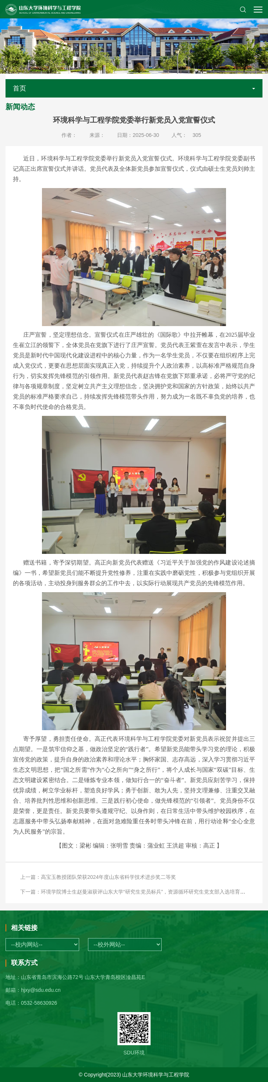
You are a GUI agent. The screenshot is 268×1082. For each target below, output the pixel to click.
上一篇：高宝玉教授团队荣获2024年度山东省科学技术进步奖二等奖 (98, 877)
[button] (243, 9)
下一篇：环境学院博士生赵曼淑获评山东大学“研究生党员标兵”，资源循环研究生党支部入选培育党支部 (137, 892)
